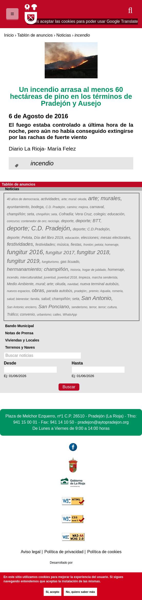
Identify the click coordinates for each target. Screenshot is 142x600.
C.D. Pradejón (55, 207)
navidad (73, 284)
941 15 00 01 (25, 422)
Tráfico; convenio (21, 314)
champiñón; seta (21, 214)
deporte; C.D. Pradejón (39, 228)
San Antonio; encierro (22, 307)
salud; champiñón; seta (60, 299)
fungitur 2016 (25, 252)
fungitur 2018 (93, 252)
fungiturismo (51, 262)
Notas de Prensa (19, 333)
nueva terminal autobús (100, 284)
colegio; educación (109, 214)
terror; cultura (108, 307)
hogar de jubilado (94, 270)
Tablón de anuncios (35, 35)
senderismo (79, 307)
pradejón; (81, 291)
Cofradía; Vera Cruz (75, 214)
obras (38, 290)
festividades (20, 244)
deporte (68, 221)
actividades (50, 199)
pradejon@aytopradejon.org (103, 422)
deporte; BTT (88, 220)
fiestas (76, 244)
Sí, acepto (52, 591)
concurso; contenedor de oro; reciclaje (33, 221)
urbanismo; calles (49, 314)
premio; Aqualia (100, 291)
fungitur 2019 (23, 261)
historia (75, 270)
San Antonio (96, 298)
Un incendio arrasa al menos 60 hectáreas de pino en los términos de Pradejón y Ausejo (71, 96)
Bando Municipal (19, 326)
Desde (10, 363)
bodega (37, 207)
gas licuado (70, 262)
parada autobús (60, 291)
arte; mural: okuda (74, 199)
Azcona (83, 562)
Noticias (63, 35)
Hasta (77, 363)
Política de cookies (104, 552)
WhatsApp (70, 314)
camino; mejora (78, 207)
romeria (118, 291)
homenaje (116, 269)
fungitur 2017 (60, 252)
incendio (13, 277)
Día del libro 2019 (49, 237)
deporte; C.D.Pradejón (91, 229)
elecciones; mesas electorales (106, 237)
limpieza (85, 277)
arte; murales (104, 198)
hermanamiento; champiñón (38, 269)
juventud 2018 (68, 277)
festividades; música (52, 244)
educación (72, 238)
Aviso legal (31, 552)
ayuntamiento (18, 207)
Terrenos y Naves (20, 347)
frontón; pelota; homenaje (101, 245)
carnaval (97, 207)
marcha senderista (105, 277)
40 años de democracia (23, 199)
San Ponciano (54, 306)
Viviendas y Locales (22, 340)
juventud (50, 277)
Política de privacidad (63, 552)
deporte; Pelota (20, 237)
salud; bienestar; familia (23, 299)
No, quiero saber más (80, 591)
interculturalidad (31, 277)
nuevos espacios (19, 291)
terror (93, 307)
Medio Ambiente (20, 284)
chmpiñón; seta (47, 214)
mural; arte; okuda (50, 284)
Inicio (9, 35)
